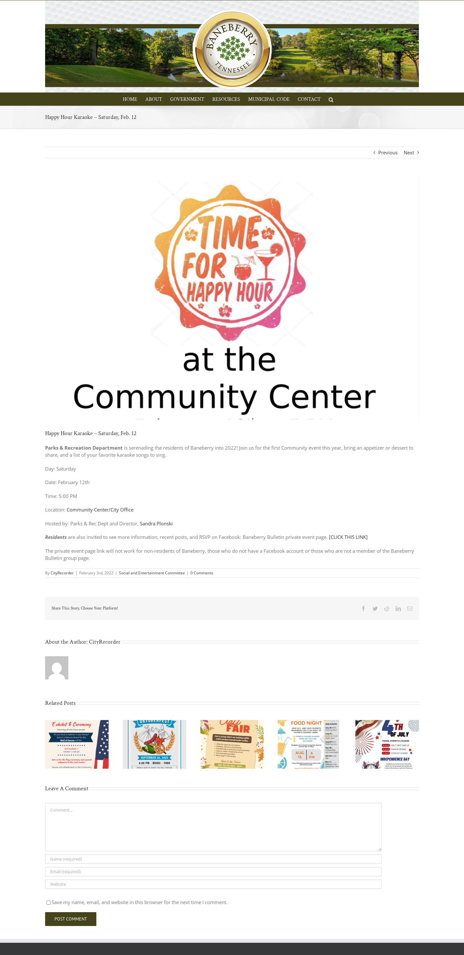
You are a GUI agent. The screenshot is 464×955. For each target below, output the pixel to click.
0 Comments (201, 573)
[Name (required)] (213, 859)
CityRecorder (62, 573)
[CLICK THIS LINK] (348, 537)
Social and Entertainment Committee (152, 573)
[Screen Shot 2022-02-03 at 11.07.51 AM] (232, 298)
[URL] (213, 884)
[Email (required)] (213, 871)
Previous (388, 152)
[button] (331, 99)
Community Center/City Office (100, 509)
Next (409, 152)
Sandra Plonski (156, 523)
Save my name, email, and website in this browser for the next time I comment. (139, 902)
